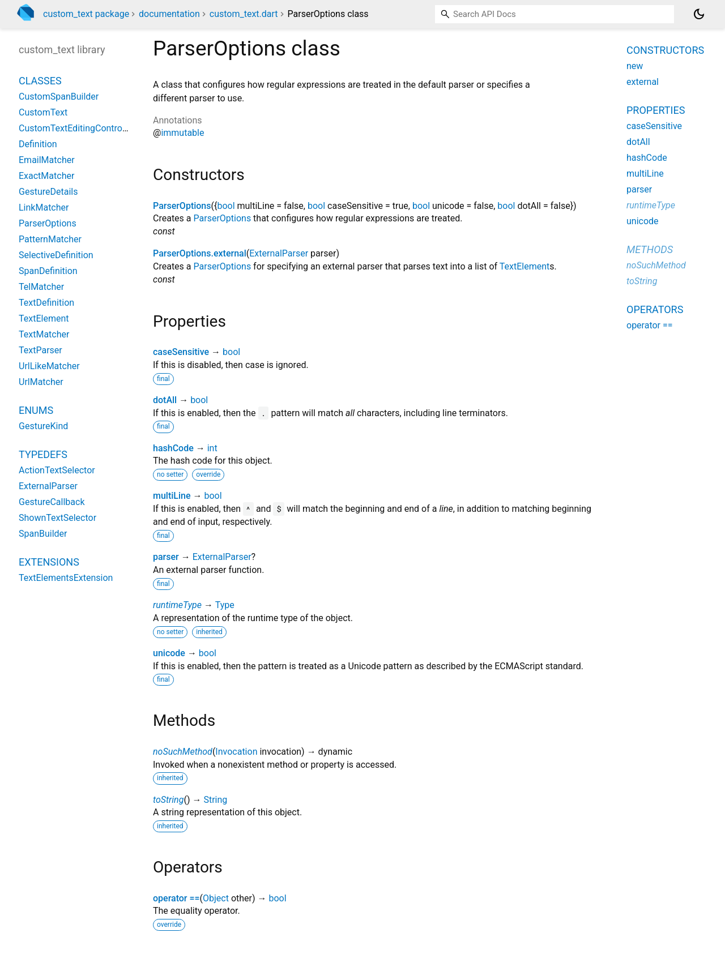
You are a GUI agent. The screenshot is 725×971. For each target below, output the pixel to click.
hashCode (173, 448)
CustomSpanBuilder (59, 96)
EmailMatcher (47, 160)
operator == (176, 898)
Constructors (665, 50)
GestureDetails (48, 191)
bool (225, 205)
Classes (40, 81)
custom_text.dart (244, 13)
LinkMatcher (44, 207)
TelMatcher (41, 286)
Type (224, 605)
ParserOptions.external (199, 253)
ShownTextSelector (57, 517)
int (212, 448)
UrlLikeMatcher (49, 366)
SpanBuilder (43, 533)
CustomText (43, 112)
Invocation (236, 751)
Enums (36, 410)
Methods (649, 249)
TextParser (40, 350)
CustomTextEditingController (77, 128)
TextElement (524, 266)
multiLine (172, 495)
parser (166, 556)
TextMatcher (44, 334)
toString (168, 799)
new (634, 66)
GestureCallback (52, 502)
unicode (169, 653)
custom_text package (86, 13)
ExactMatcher (46, 175)
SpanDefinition (48, 271)
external (642, 81)
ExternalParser (278, 253)
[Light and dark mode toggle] (699, 14)
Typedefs (43, 454)
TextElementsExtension (66, 577)
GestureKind (43, 426)
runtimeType (177, 605)
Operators (654, 309)
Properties (655, 110)
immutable (182, 132)
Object (216, 898)
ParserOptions (182, 205)
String (215, 799)
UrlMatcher (41, 382)
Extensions (49, 562)
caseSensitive (181, 352)
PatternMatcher (50, 239)
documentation (169, 13)
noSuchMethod (182, 751)
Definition (38, 144)
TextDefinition (46, 302)
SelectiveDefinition (56, 255)
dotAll (165, 400)
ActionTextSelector (57, 470)
